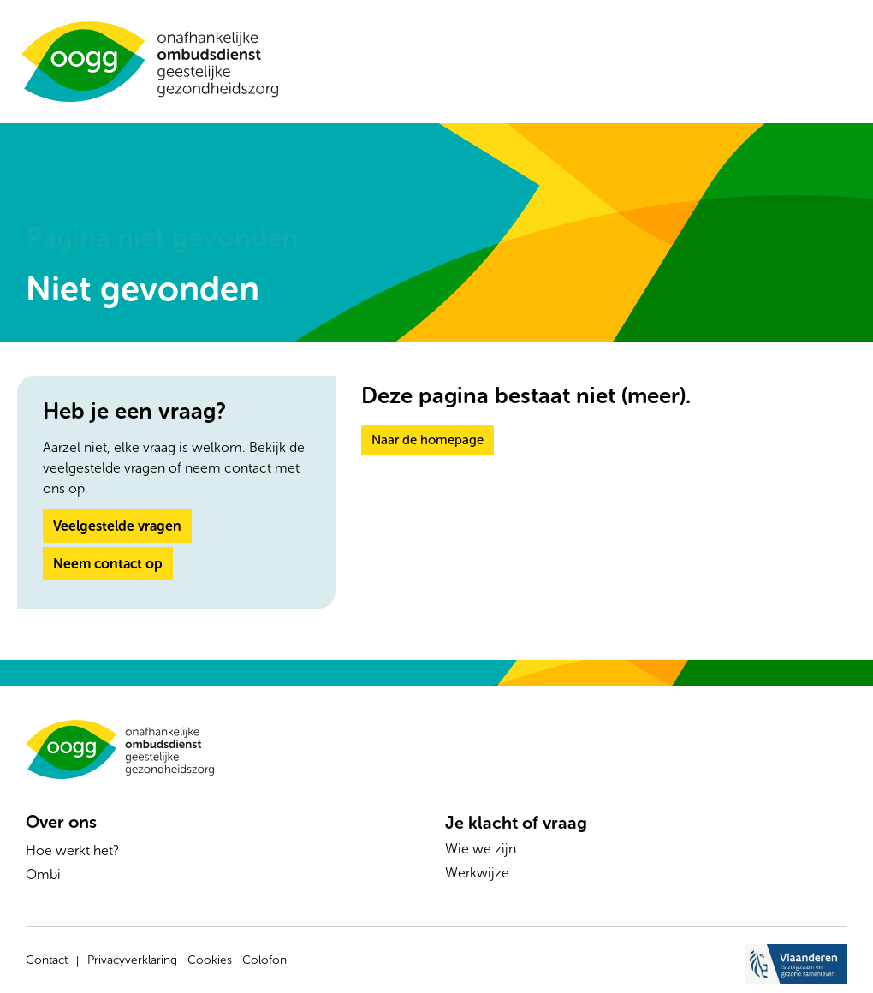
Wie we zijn (480, 849)
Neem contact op (108, 564)
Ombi (43, 874)
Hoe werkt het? (72, 850)
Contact (47, 960)
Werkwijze (477, 873)
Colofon (264, 960)
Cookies (209, 960)
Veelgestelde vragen (117, 526)
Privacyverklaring (132, 960)
